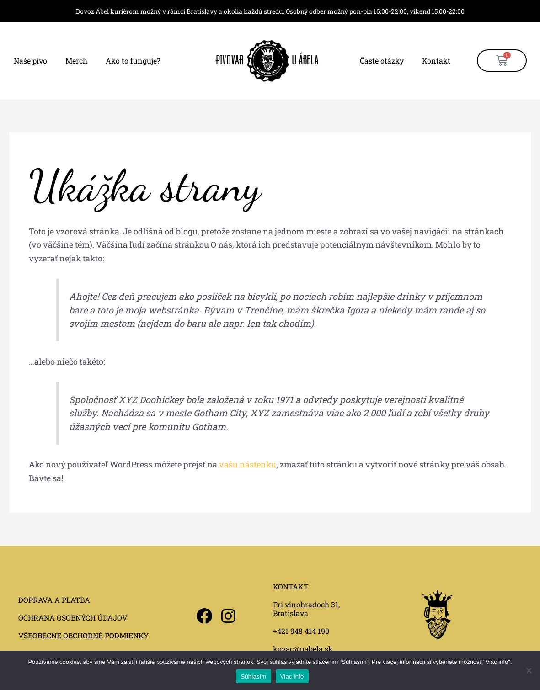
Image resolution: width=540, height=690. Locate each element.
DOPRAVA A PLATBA (54, 600)
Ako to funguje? (133, 60)
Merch (76, 60)
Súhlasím (253, 676)
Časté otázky (382, 60)
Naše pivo (30, 60)
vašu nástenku (247, 464)
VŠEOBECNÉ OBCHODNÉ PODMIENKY (83, 635)
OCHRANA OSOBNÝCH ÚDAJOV (73, 617)
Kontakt (436, 60)
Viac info (292, 676)
